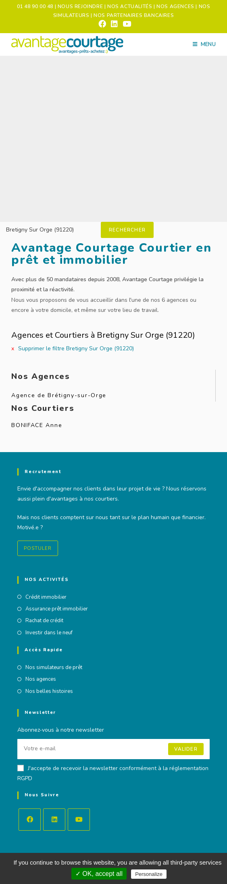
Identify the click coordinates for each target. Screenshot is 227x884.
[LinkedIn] (54, 819)
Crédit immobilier (46, 597)
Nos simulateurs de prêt (53, 667)
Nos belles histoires (49, 691)
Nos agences (40, 679)
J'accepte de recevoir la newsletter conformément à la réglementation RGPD (112, 773)
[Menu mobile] (204, 44)
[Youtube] (79, 819)
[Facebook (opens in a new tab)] (102, 24)
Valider (185, 749)
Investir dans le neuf (49, 632)
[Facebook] (30, 819)
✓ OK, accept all (99, 873)
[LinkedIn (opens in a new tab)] (114, 24)
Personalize (148, 874)
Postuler (38, 548)
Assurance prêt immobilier (56, 608)
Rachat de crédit (44, 620)
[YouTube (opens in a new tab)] (125, 24)
